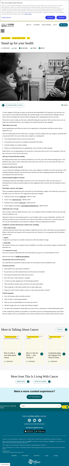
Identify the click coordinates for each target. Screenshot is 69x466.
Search (64, 25)
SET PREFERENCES (34, 397)
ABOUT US (28, 25)
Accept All (50, 17)
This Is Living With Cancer (7, 25)
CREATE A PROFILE (46, 25)
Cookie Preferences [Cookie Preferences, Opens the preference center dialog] (6, 17)
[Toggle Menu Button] (2, 31)
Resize (66, 106)
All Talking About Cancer (13, 106)
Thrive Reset (21, 382)
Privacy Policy (25, 456)
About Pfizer (14, 456)
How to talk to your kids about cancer (10, 356)
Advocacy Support (40, 382)
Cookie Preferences (5, 464)
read (9, 362)
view (19, 354)
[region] (34, 10)
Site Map (56, 456)
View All (60, 330)
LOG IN (55, 25)
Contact (46, 456)
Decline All (61, 17)
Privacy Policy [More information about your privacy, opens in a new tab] (28, 14)
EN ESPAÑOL (37, 25)
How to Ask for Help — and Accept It (32, 356)
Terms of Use (36, 456)
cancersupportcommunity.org (30, 206)
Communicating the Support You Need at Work (54, 356)
